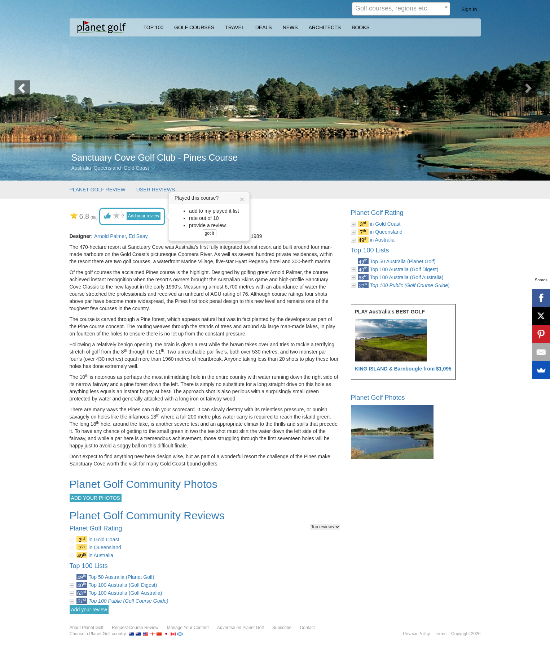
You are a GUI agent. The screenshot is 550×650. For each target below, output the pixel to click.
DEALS (263, 27)
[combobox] (401, 9)
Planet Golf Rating (377, 212)
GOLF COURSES (194, 27)
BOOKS (361, 27)
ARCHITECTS (325, 27)
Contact (307, 627)
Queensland (107, 168)
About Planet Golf (87, 627)
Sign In (469, 9)
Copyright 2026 (465, 633)
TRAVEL (234, 27)
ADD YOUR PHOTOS (95, 498)
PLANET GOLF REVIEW (98, 189)
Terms (440, 633)
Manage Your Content (188, 627)
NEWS (290, 27)
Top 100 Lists (370, 250)
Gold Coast (136, 168)
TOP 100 (154, 27)
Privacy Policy (416, 633)
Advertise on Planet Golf (240, 627)
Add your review (143, 215)
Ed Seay (138, 236)
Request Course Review (135, 627)
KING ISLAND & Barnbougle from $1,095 (403, 369)
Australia (81, 168)
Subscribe (281, 627)
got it (209, 233)
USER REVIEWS (155, 189)
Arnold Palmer (110, 236)
